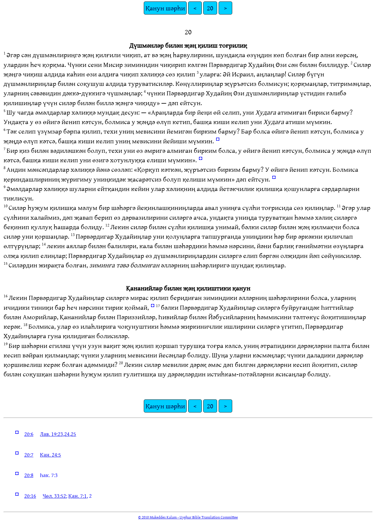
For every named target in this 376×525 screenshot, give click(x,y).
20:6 (28, 434)
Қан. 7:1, (78, 496)
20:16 (30, 496)
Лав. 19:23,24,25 (58, 434)
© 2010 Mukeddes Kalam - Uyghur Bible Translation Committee (188, 517)
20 (210, 8)
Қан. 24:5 (50, 454)
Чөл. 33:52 (54, 496)
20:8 (28, 475)
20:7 (28, 454)
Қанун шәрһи (165, 8)
